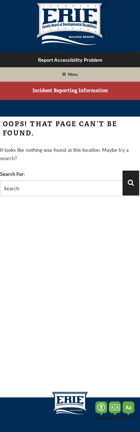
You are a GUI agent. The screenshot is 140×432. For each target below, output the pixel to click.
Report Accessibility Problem (70, 59)
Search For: (12, 173)
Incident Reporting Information (70, 90)
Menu (70, 74)
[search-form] (70, 188)
